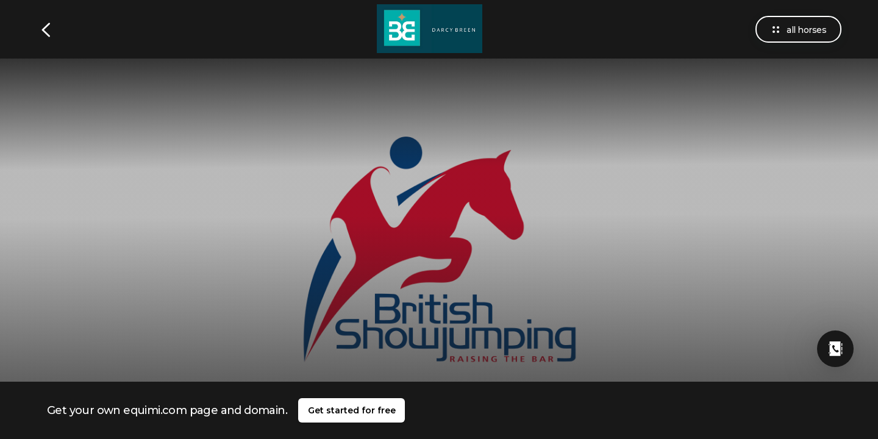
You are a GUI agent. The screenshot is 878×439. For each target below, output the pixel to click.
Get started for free (352, 410)
